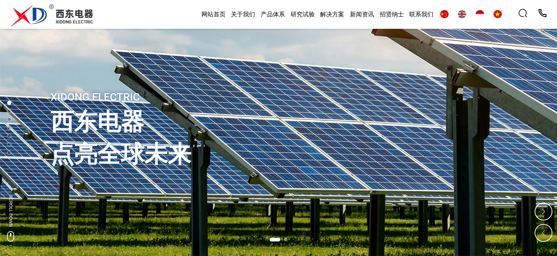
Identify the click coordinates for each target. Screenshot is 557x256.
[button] (275, 239)
